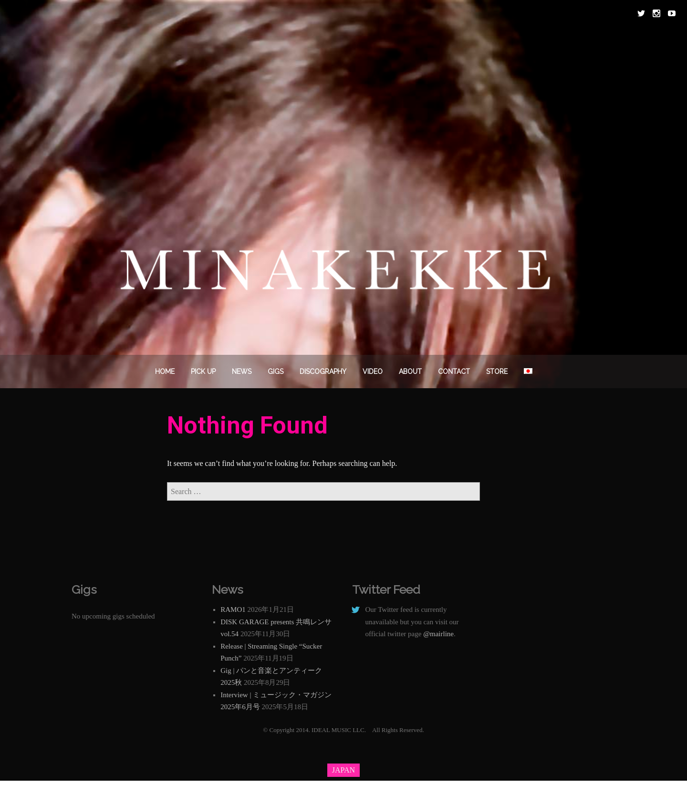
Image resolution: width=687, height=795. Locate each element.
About (410, 371)
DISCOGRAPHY (323, 371)
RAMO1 (233, 609)
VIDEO (373, 371)
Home (165, 371)
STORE (497, 371)
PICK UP (203, 371)
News (241, 371)
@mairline (438, 634)
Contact (454, 371)
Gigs (275, 371)
